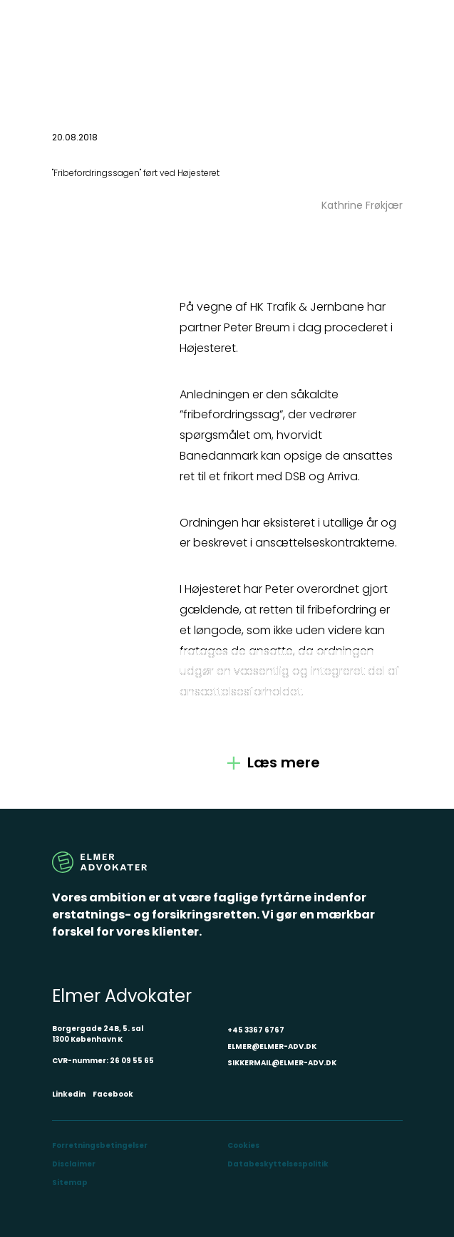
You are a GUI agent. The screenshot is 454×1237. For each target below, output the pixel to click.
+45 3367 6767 (255, 1030)
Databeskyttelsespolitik (278, 1164)
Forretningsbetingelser (100, 1145)
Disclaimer (74, 1164)
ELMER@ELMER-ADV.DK (271, 1046)
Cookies (243, 1145)
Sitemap (70, 1182)
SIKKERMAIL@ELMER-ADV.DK (281, 1062)
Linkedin (69, 1094)
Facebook (113, 1094)
